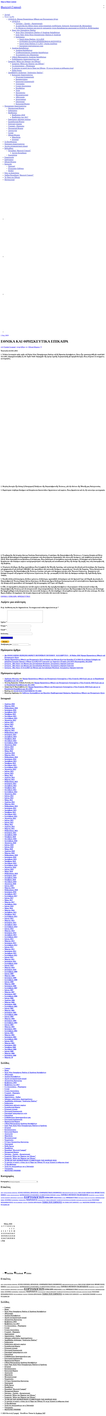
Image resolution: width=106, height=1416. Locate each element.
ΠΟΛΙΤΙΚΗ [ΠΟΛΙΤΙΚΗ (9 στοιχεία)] (95, 1200)
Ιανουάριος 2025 (10, 735)
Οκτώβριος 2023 (10, 765)
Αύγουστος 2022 (10, 794)
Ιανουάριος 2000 (10, 1055)
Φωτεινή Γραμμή (11, 7)
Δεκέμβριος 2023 (10, 761)
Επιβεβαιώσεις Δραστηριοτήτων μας (17, 1117)
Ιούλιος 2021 (9, 820)
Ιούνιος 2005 (8, 1008)
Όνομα (4, 626)
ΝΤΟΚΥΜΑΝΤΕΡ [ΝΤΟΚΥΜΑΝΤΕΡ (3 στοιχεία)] (42, 1200)
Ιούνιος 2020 (8, 847)
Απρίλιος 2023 (9, 777)
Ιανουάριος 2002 (10, 1037)
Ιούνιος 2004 (8, 1017)
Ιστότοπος (4, 634)
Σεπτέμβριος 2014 (10, 927)
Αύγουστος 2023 (10, 769)
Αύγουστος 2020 (10, 843)
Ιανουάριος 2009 (10, 978)
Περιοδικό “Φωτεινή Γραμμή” (15, 1150)
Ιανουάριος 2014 (10, 933)
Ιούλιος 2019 (9, 869)
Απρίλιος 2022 (9, 802)
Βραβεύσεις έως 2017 (12, 1085)
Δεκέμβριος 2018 (10, 878)
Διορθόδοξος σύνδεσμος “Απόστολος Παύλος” (20, 1101)
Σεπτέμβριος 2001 (10, 1039)
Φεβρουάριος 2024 (11, 757)
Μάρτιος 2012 (9, 949)
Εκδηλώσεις (8, 1103)
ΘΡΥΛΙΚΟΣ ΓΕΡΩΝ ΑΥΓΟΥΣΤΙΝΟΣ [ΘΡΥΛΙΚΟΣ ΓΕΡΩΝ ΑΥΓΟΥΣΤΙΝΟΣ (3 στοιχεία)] (87, 1197)
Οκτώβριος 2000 (10, 1049)
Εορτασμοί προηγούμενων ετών (15, 1113)
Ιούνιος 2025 (8, 724)
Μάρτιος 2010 (9, 967)
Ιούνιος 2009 (8, 974)
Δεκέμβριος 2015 (10, 912)
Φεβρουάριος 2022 (11, 806)
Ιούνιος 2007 (8, 990)
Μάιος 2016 (8, 908)
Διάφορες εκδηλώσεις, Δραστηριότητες (18, 1099)
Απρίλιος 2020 (9, 851)
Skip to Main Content (8, 2)
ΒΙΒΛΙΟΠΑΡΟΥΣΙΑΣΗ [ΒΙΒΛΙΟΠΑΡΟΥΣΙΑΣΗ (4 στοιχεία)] (68, 1192)
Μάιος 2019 (8, 871)
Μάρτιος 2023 (9, 779)
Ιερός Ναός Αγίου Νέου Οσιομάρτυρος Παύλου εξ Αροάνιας (25, 1126)
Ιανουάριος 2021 (10, 833)
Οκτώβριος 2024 (10, 741)
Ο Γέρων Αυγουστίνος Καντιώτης (16, 1142)
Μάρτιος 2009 (9, 976)
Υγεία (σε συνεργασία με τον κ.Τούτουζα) (19, 1166)
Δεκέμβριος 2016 (10, 904)
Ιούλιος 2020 (9, 845)
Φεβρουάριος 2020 (11, 855)
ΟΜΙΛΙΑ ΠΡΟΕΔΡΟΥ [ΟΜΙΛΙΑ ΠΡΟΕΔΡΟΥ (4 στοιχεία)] (51, 1200)
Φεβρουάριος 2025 (11, 732)
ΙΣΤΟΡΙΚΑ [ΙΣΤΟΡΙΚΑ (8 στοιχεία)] (8, 1200)
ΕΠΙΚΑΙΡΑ (12, 596)
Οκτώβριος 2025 (10, 716)
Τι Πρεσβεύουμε (10, 1164)
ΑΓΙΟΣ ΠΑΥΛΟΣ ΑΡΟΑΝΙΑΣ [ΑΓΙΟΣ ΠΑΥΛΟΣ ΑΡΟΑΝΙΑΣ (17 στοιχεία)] (28, 1192)
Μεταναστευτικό (10, 1138)
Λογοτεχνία (8, 1134)
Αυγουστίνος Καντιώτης (13, 1081)
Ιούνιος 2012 (8, 947)
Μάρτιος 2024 (9, 755)
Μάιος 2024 (8, 751)
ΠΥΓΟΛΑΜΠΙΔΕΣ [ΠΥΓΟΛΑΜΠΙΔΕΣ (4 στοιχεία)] (18, 1202)
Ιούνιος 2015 (8, 918)
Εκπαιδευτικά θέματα (12, 1107)
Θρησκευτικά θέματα (12, 1121)
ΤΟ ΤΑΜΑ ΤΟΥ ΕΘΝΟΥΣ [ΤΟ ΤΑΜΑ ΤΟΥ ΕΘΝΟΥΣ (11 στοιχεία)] (70, 1202)
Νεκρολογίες (8, 1140)
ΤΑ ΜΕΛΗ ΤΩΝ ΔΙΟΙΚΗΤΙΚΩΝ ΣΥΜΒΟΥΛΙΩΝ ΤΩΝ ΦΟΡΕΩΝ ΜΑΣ (30, 1160)
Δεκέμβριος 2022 (10, 786)
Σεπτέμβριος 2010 (10, 963)
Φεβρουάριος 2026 (11, 708)
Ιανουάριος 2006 (10, 1004)
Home (6, 1070)
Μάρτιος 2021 (9, 829)
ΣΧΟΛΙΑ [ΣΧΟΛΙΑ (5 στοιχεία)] (25, 1202)
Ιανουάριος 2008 (10, 986)
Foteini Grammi (9, 347)
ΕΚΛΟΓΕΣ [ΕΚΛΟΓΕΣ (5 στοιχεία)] (91, 1195)
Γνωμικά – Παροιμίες (12, 1093)
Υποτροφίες (8, 1168)
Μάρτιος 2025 (9, 730)
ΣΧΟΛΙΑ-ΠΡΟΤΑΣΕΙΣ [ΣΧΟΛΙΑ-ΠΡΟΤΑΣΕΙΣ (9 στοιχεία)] (35, 1202)
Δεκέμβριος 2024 (10, 737)
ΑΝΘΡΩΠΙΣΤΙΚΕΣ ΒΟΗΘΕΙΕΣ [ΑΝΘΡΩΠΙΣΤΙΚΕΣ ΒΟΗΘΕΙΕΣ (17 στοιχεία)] (50, 1192)
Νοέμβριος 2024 (10, 739)
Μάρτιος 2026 (9, 706)
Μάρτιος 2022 (9, 804)
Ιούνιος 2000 (8, 1051)
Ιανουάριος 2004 (10, 1021)
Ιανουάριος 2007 (10, 994)
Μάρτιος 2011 (9, 959)
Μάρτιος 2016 (9, 910)
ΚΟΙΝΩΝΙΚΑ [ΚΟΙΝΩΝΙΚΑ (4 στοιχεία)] (15, 1200)
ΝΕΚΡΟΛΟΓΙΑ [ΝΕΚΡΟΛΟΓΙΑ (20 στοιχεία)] (31, 1200)
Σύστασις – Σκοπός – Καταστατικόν (17, 1154)
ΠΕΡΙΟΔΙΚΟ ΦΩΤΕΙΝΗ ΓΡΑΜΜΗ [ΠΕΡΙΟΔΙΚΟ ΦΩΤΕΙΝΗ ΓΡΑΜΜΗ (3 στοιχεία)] (84, 1200)
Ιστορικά (7, 1128)
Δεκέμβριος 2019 (10, 859)
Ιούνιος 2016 (8, 906)
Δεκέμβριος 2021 (10, 810)
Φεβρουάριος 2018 (11, 890)
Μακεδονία (8, 1136)
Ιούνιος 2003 (8, 1025)
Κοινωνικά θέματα (11, 1132)
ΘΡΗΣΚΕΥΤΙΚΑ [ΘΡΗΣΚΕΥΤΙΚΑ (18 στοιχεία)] (72, 1197)
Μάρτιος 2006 (9, 1002)
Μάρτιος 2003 (9, 1027)
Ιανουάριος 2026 (10, 710)
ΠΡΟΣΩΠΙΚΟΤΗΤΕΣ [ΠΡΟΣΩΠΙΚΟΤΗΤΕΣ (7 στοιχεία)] (7, 1202)
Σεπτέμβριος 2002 (10, 1031)
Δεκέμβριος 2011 (10, 953)
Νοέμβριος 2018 (10, 880)
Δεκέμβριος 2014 (10, 925)
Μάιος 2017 (8, 900)
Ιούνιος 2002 (8, 1033)
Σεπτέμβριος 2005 (10, 1006)
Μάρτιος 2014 (9, 931)
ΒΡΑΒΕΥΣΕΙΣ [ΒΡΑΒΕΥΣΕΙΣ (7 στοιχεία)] (90, 1192)
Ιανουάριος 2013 (10, 943)
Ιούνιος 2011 (8, 957)
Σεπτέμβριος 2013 (10, 937)
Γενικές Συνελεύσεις (11, 1091)
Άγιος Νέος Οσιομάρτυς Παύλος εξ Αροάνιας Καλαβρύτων (25, 1072)
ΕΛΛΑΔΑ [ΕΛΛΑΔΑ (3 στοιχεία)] (97, 1195)
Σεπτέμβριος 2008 (10, 980)
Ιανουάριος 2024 (10, 759)
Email (3, 630)
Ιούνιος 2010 (8, 965)
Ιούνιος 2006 (8, 998)
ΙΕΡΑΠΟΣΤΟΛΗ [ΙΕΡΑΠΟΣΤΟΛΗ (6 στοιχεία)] (99, 1197)
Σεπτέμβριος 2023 (10, 767)
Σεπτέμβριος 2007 (10, 988)
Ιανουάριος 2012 (10, 951)
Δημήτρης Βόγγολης (11, 679)
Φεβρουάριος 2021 (11, 831)
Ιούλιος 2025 (9, 722)
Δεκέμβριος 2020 (10, 835)
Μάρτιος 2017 (9, 902)
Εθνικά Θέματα (34, 347)
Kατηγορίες (5, 1181)
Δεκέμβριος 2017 (10, 894)
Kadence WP (40, 1413)
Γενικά (6, 1089)
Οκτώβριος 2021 (10, 814)
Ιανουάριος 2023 (10, 784)
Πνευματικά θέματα (11, 1152)
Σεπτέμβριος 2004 (10, 1014)
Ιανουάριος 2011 (10, 961)
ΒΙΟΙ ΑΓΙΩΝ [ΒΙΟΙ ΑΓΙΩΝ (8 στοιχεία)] (82, 1192)
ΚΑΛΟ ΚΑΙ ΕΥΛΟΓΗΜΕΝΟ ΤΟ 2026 (27, 691)
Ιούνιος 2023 (8, 773)
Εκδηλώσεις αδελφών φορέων (15, 1105)
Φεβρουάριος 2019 (11, 873)
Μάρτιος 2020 (9, 853)
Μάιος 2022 (8, 800)
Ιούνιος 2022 (8, 798)
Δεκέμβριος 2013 (10, 935)
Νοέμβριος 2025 (10, 714)
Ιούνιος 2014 (8, 929)
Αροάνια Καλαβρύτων (12, 1077)
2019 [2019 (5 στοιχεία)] (2, 1192)
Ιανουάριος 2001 (10, 1045)
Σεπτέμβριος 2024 (10, 743)
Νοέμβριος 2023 (10, 763)
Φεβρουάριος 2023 (11, 782)
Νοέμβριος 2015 (10, 914)
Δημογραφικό (9, 1095)
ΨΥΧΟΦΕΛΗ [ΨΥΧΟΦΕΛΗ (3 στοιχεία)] (99, 1202)
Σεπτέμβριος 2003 (10, 1023)
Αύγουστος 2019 (10, 867)
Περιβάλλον (8, 1148)
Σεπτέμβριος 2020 (10, 841)
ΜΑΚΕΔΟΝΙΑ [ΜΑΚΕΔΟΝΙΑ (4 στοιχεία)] (22, 1200)
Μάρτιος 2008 (9, 984)
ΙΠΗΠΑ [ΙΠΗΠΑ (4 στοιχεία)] (2, 1200)
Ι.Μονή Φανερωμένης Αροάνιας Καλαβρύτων (20, 1124)
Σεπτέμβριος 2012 (10, 945)
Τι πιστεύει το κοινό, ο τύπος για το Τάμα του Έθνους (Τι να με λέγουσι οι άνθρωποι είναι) (36, 1162)
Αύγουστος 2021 (10, 818)
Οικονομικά (8, 1144)
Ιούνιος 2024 (8, 749)
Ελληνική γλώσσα (10, 1109)
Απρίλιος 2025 (9, 728)
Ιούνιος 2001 (8, 1041)
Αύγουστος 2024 (10, 745)
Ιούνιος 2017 (8, 898)
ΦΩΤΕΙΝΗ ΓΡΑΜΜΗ (12, 1171)
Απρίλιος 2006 (9, 1000)
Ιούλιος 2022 (9, 796)
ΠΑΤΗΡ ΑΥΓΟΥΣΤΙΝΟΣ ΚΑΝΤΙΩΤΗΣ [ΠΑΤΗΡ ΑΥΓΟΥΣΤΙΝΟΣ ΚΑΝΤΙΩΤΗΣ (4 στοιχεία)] (66, 1200)
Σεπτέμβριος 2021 (10, 816)
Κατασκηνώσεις (10, 1130)
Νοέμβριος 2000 (10, 1047)
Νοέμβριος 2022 (10, 788)
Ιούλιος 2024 (9, 747)
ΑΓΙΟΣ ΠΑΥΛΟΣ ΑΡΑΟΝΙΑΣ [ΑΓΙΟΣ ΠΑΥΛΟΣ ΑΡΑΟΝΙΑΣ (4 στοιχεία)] (10, 1192)
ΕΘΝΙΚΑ (4, 596)
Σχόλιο (4, 622)
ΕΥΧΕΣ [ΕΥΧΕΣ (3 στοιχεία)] (64, 1197)
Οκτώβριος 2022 (10, 790)
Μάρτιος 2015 (9, 920)
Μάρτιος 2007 (9, 992)
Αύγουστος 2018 (10, 884)
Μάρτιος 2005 (9, 1010)
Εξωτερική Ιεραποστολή (13, 1111)
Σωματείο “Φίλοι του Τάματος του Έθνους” (20, 1156)
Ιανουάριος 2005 (10, 1012)
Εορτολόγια (8, 1115)
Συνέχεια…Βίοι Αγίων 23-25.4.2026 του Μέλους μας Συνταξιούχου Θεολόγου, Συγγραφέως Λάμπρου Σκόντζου (43, 668)
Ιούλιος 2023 (9, 771)
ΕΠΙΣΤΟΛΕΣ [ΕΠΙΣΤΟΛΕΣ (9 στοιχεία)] (58, 1197)
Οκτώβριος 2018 (10, 882)
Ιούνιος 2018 (8, 886)
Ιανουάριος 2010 (10, 970)
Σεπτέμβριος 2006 (10, 996)
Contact (7, 1068)
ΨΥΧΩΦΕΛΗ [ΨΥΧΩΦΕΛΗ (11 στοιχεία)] (5, 1204)
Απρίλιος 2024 (9, 753)
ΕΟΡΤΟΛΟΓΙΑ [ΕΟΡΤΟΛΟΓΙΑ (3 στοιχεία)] (20, 1197)
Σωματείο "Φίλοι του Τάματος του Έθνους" (20, 1158)
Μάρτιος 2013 (9, 941)
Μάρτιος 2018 (9, 888)
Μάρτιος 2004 (9, 1019)
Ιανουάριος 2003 (10, 1029)
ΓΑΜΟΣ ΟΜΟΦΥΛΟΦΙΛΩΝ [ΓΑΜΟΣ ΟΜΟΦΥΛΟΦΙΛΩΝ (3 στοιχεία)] (13, 1195)
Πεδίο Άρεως (9, 1146)
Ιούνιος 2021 (8, 822)
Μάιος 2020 (8, 849)
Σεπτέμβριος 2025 (10, 718)
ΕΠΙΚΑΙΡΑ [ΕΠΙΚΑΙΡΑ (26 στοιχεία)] (49, 1197)
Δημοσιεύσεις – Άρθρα (12, 1097)
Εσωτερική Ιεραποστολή (13, 1119)
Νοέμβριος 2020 (10, 837)
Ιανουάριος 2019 (10, 876)
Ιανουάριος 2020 (10, 857)
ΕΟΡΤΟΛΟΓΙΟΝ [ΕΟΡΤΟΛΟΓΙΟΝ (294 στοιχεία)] (34, 1197)
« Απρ (3, 1241)
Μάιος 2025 (8, 726)
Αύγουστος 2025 (10, 720)
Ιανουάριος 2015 (10, 923)
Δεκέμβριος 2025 (10, 712)
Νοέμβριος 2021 (10, 812)
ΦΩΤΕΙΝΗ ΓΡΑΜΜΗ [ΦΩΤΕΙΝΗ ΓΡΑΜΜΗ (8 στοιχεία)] (89, 1202)
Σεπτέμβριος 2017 (10, 896)
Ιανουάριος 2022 (10, 808)
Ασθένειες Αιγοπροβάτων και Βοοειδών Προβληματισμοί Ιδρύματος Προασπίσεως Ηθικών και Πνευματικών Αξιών (63, 693)
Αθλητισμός (8, 1074)
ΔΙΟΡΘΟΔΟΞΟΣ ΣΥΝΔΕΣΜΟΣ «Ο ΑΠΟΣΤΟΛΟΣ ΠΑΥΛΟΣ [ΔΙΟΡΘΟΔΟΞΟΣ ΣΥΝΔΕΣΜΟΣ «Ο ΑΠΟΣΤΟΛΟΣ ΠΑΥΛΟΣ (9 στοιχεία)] (38, 1195)
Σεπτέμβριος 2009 (10, 972)
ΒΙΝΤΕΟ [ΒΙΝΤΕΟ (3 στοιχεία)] (76, 1192)
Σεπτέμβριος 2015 (10, 916)
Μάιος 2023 (8, 775)
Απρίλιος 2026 (9, 704)
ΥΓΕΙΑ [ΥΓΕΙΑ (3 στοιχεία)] (80, 1202)
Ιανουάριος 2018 (10, 892)
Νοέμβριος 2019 (10, 861)
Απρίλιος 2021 (9, 826)
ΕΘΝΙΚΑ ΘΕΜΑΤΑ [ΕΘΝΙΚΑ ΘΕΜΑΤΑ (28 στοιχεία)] (68, 1195)
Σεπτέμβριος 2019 (10, 865)
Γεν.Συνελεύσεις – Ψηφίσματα (15, 1087)
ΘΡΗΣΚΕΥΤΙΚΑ (23, 596)
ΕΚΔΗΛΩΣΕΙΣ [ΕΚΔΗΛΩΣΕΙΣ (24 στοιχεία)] (82, 1195)
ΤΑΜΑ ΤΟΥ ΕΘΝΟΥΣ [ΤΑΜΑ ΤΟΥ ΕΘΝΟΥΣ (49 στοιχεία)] (52, 1202)
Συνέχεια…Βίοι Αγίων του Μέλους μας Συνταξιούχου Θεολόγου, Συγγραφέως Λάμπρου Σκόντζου (39, 664)
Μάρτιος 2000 (9, 1053)
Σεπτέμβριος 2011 (10, 955)
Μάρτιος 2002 (9, 1035)
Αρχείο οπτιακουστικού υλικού (15, 1079)
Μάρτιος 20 (8, 1057)
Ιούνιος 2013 (8, 939)
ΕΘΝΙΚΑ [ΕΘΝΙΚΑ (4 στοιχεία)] (58, 1195)
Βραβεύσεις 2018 (10, 1083)
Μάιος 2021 (8, 824)
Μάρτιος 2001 (9, 1043)
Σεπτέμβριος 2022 (10, 792)
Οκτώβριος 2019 (10, 863)
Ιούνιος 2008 (8, 982)
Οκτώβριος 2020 (10, 839)
